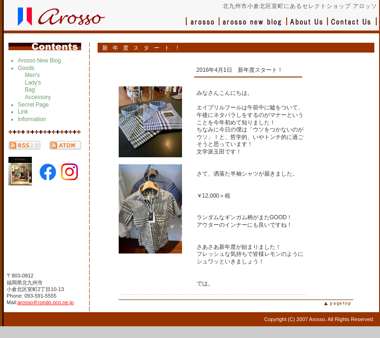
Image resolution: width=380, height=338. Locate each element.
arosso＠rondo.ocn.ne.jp (45, 302)
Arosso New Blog (39, 60)
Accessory (38, 97)
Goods (26, 68)
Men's (32, 75)
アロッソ (203, 26)
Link (23, 111)
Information (32, 119)
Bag (30, 89)
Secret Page (33, 104)
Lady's (33, 82)
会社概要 (307, 26)
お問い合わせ (352, 26)
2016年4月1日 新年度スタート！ (240, 70)
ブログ (253, 26)
